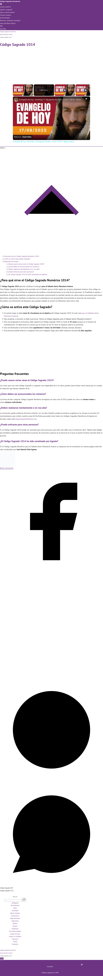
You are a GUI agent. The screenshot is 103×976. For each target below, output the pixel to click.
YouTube (3, 29)
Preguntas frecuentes (11, 261)
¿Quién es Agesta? (6, 10)
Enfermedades (5, 18)
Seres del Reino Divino (7, 23)
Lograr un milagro (15, 936)
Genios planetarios (6, 468)
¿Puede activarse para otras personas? (21, 272)
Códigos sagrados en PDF (50, 973)
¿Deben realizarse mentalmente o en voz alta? (24, 269)
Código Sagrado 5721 (7, 891)
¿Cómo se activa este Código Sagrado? (17, 259)
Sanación (15, 944)
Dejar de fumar (15, 918)
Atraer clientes (15, 913)
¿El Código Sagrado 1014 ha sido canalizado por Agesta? (27, 274)
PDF (1, 26)
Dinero (15, 923)
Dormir (15, 926)
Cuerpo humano (5, 15)
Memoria (15, 939)
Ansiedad (15, 910)
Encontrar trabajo (15, 931)
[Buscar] (24, 899)
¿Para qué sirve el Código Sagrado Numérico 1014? (21, 256)
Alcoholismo (15, 905)
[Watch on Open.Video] (23, 137)
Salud (15, 941)
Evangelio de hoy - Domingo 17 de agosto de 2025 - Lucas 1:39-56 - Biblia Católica (51, 99)
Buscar (15, 897)
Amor (15, 908)
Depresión (15, 921)
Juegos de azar (15, 934)
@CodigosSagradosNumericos (24, 419)
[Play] (65, 90)
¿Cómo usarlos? (5, 7)
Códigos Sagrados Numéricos (10, 1)
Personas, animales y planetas (10, 20)
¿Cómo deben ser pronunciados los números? (23, 267)
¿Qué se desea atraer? (7, 12)
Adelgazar (15, 903)
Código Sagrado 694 (6, 888)
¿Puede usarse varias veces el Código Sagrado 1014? (26, 264)
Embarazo (15, 929)
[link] (16, 100)
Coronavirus (15, 916)
